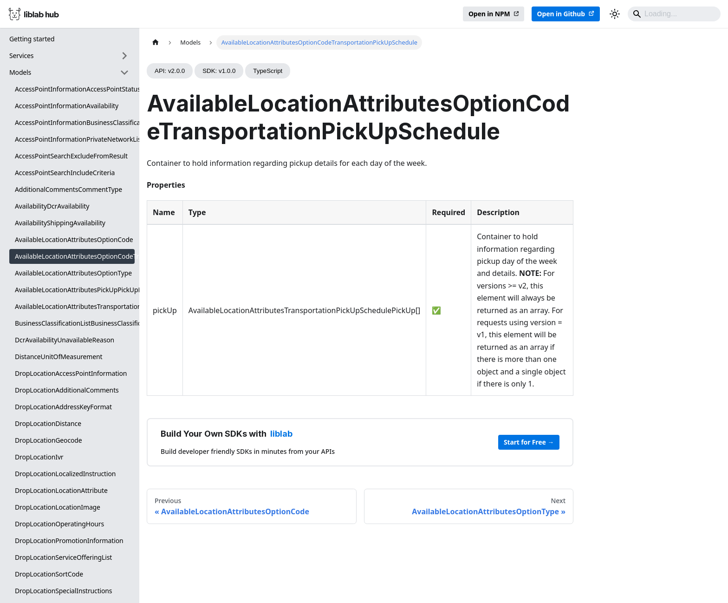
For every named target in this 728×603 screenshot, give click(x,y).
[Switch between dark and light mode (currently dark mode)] (614, 14)
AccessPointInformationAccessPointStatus (75, 89)
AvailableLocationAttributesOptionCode (74, 239)
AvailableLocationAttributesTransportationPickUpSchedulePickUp (75, 306)
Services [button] (21, 55)
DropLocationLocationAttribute (61, 490)
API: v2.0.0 (170, 70)
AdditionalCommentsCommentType (68, 189)
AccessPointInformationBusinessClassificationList (75, 122)
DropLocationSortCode (49, 574)
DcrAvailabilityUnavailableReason (64, 339)
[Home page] (155, 42)
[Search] (674, 14)
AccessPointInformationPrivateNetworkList (75, 139)
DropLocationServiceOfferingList (63, 557)
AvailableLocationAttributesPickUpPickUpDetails (75, 289)
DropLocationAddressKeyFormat (63, 406)
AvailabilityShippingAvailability (60, 222)
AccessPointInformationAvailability (66, 105)
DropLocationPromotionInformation (69, 540)
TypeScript (267, 70)
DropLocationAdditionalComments (67, 390)
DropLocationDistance (48, 423)
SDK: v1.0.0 (218, 70)
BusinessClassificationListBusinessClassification (75, 323)
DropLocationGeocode (48, 440)
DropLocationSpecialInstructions (63, 590)
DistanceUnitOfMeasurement (58, 356)
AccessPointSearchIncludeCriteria (65, 172)
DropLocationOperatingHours (59, 523)
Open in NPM (489, 13)
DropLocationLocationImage (57, 507)
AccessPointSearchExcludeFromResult (71, 155)
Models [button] (20, 72)
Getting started (32, 38)
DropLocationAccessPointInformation (71, 373)
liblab (281, 434)
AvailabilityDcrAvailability (52, 206)
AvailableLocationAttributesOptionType (73, 273)
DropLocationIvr (39, 456)
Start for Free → (529, 442)
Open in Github (561, 13)
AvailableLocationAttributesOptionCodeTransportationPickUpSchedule (75, 256)
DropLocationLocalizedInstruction (65, 473)
